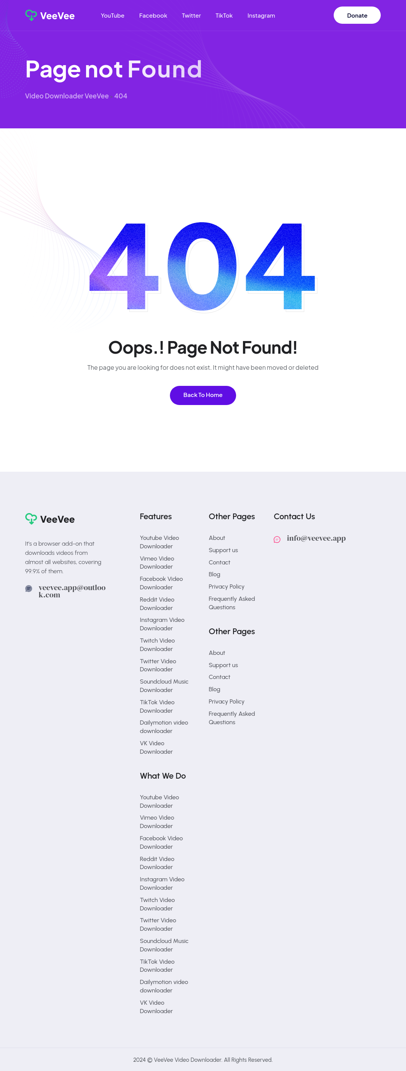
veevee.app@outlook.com (72, 591)
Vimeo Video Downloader (157, 563)
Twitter (191, 15)
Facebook (153, 15)
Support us (223, 550)
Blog (214, 574)
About (217, 537)
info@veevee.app (316, 538)
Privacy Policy (227, 586)
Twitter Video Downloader (158, 665)
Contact (220, 562)
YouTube (112, 15)
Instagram (261, 15)
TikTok (224, 15)
